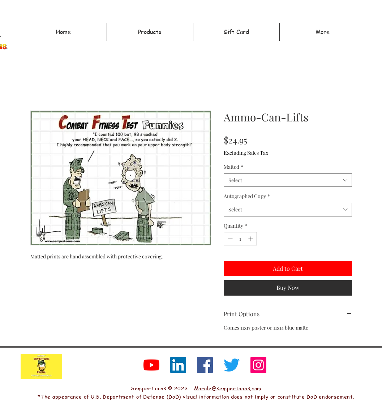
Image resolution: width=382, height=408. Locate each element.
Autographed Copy (247, 196)
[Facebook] (205, 365)
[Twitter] (232, 365)
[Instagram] (258, 365)
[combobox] (288, 180)
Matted (233, 166)
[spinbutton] (240, 238)
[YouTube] (151, 365)
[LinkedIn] (178, 365)
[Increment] (251, 238)
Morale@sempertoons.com (227, 388)
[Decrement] (229, 238)
